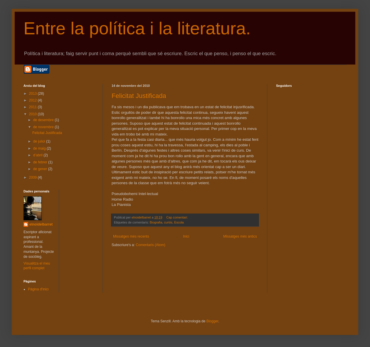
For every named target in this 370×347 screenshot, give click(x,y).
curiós (168, 222)
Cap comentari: (177, 217)
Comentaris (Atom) (150, 245)
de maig (40, 148)
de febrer (40, 162)
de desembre (44, 120)
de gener (40, 169)
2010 (33, 114)
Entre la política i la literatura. (137, 28)
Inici (186, 236)
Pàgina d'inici (38, 289)
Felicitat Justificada (139, 95)
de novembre (44, 127)
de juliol (39, 141)
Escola (179, 222)
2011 (33, 107)
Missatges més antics (240, 236)
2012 (33, 100)
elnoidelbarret (41, 224)
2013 (33, 94)
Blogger (212, 321)
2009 (33, 177)
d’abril (38, 155)
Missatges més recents (131, 236)
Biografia (156, 222)
